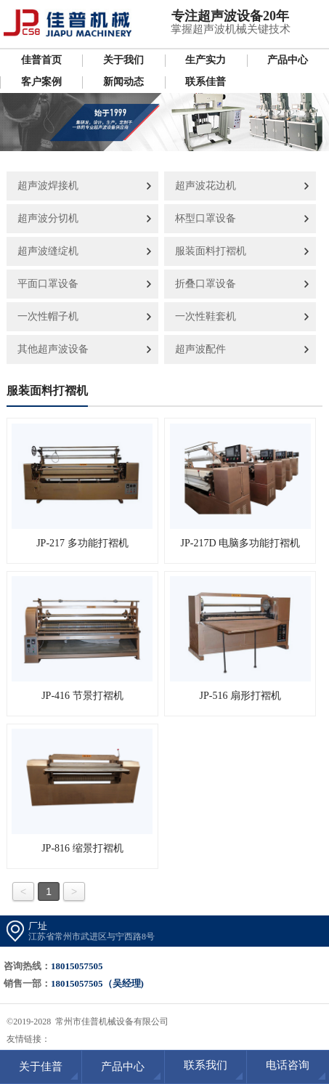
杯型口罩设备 (205, 218)
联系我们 (205, 1065)
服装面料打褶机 (210, 251)
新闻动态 (123, 81)
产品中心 (287, 59)
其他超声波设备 (53, 349)
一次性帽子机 (47, 316)
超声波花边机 (205, 185)
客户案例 (41, 81)
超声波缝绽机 (47, 251)
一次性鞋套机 (205, 316)
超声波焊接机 (47, 185)
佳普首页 (41, 59)
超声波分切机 (47, 218)
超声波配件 (200, 349)
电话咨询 (287, 1065)
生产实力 (205, 59)
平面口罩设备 (47, 283)
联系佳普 (205, 81)
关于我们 (123, 59)
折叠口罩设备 (205, 283)
